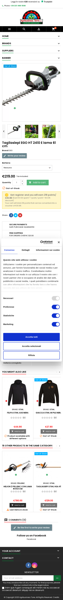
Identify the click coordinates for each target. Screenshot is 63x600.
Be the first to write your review (31, 527)
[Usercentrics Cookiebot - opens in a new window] (40, 242)
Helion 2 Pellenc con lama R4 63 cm (18, 487)
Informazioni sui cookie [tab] (48, 250)
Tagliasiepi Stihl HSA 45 (49, 486)
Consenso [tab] (9, 250)
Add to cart (37, 182)
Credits (56, 597)
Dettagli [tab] (26, 250)
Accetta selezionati (31, 346)
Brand (5, 150)
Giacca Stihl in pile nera (49, 412)
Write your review (14, 155)
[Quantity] (16, 182)
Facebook (31, 539)
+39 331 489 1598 (18, 5)
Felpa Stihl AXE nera (17, 412)
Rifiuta (31, 355)
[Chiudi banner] (59, 242)
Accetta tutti (31, 337)
